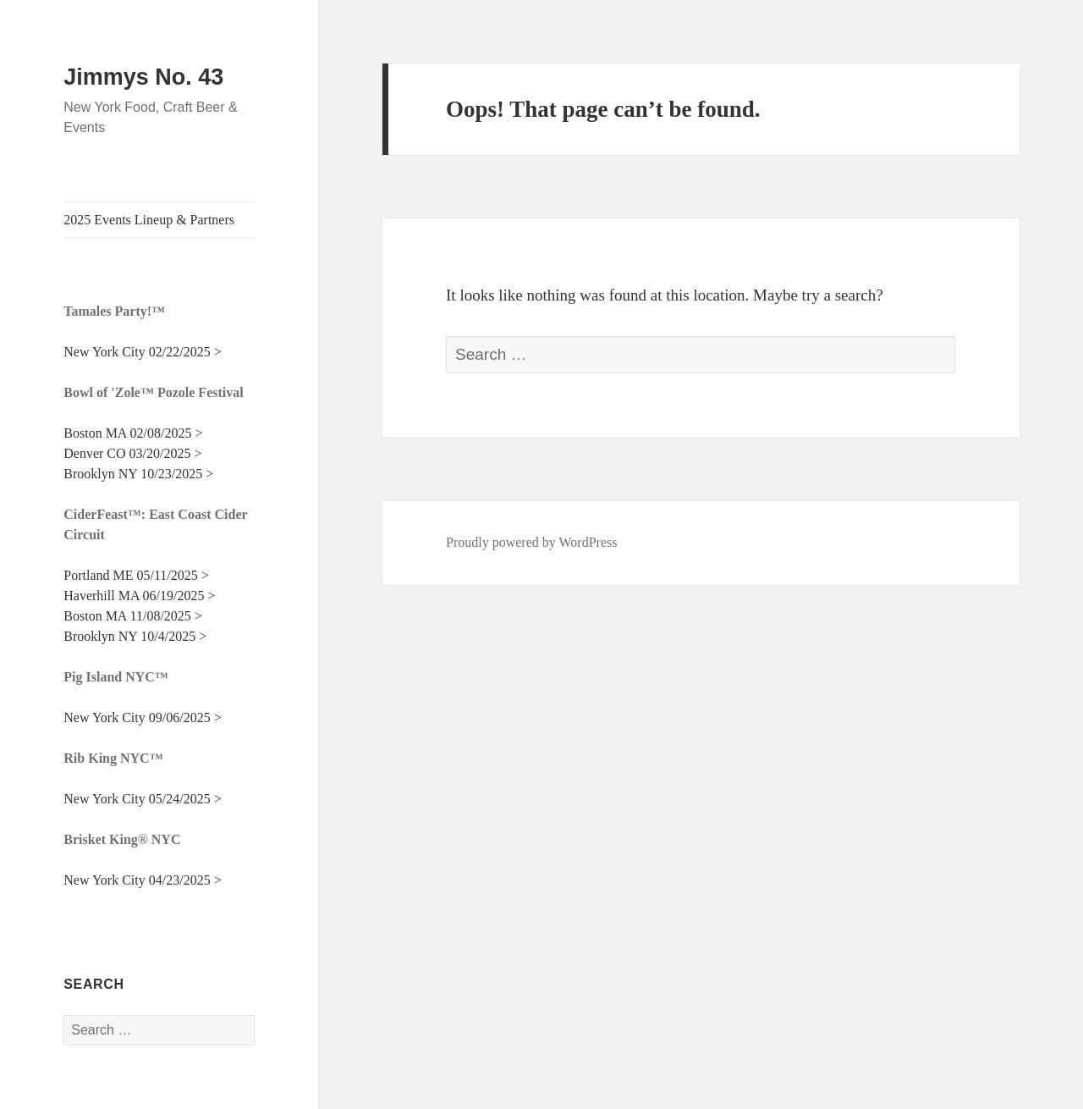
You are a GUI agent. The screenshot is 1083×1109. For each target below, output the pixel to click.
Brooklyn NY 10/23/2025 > (138, 473)
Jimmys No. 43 (143, 77)
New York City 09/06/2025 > (142, 717)
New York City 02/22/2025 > (142, 352)
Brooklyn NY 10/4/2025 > (134, 636)
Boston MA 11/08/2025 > (132, 616)
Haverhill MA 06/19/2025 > (139, 595)
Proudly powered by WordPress (531, 542)
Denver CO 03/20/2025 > (132, 453)
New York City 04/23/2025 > (142, 880)
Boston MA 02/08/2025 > (132, 433)
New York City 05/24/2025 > (142, 799)
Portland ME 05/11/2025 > (136, 575)
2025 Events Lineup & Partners (148, 219)
